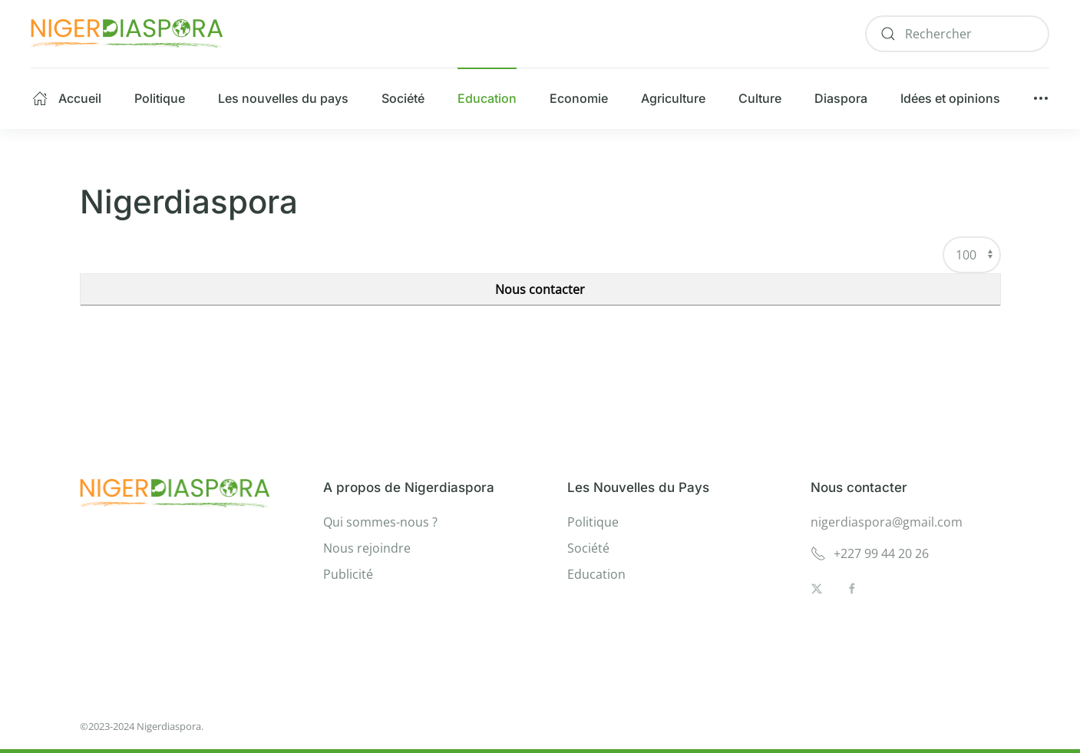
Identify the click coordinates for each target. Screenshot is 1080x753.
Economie (579, 98)
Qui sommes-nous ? (380, 522)
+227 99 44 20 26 (870, 553)
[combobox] (957, 33)
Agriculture (673, 98)
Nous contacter (540, 289)
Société (402, 98)
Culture (759, 98)
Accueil (66, 98)
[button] (1041, 98)
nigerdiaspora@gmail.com (887, 522)
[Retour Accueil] (127, 33)
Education (487, 98)
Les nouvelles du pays (283, 98)
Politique (159, 98)
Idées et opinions (950, 98)
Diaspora (840, 98)
